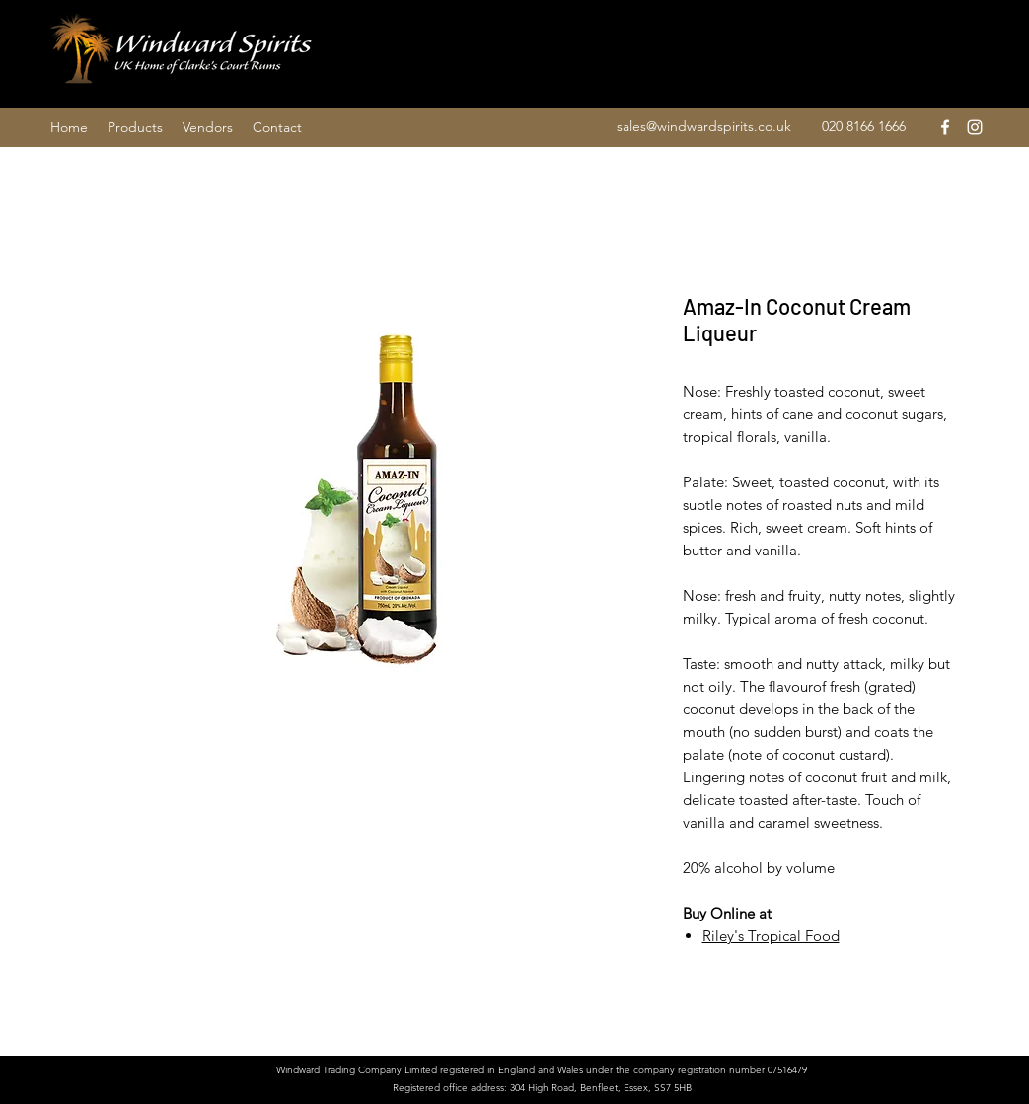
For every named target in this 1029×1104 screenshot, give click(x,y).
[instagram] (975, 127)
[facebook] (945, 127)
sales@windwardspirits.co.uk (704, 126)
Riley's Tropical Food (771, 935)
